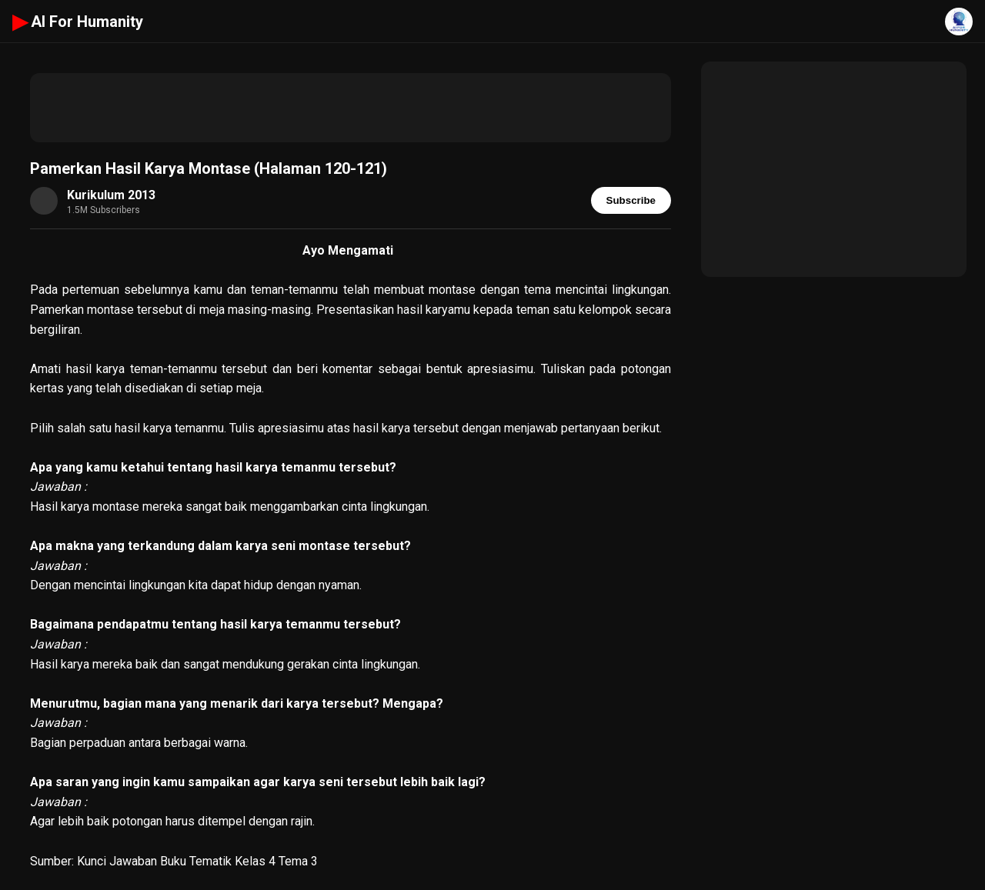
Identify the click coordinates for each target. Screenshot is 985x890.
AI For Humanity (77, 21)
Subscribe (631, 200)
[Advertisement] (350, 107)
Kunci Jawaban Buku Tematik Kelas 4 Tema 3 (197, 861)
